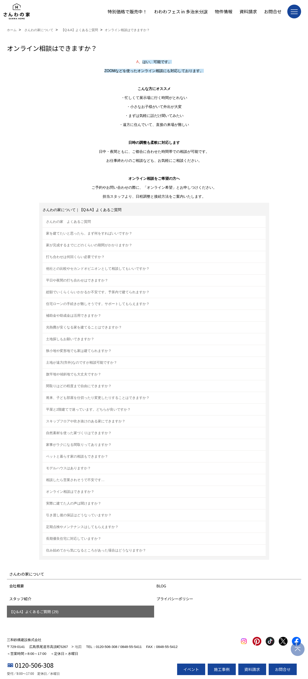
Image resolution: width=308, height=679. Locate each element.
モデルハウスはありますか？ (68, 468)
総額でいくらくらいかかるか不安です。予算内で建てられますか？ (98, 292)
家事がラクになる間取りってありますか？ (79, 445)
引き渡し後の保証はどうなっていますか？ (79, 515)
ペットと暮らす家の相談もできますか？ (77, 456)
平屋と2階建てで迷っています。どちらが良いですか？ (88, 409)
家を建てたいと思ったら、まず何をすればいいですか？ (89, 233)
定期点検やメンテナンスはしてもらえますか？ (82, 527)
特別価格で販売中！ (127, 11)
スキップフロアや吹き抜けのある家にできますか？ (85, 421)
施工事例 (222, 669)
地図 (78, 647)
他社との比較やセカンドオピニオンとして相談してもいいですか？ (98, 268)
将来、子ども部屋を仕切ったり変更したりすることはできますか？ (98, 398)
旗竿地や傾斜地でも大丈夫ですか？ (73, 374)
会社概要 (16, 586)
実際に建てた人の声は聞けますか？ (73, 503)
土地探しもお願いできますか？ (70, 339)
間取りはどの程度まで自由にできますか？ (79, 386)
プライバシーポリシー (174, 598)
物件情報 (223, 11)
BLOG (161, 586)
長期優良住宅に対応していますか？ (73, 538)
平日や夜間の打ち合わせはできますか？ (77, 280)
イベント (191, 669)
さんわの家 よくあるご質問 (68, 221)
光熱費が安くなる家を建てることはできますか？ (84, 327)
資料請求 (248, 11)
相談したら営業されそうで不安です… (75, 480)
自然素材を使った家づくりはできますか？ (79, 433)
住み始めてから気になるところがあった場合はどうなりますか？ (96, 550)
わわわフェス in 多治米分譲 (181, 11)
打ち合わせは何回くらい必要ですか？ (75, 257)
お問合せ (273, 11)
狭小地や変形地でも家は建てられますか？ (79, 351)
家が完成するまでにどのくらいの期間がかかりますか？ (89, 245)
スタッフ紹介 (20, 598)
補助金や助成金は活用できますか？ (73, 315)
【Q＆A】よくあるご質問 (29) (34, 611)
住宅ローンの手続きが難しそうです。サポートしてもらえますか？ (98, 304)
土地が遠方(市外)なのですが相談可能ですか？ (81, 362)
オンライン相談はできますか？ (70, 491)
